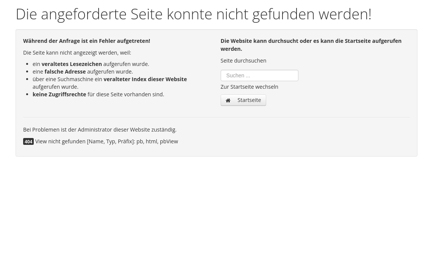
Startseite (243, 100)
